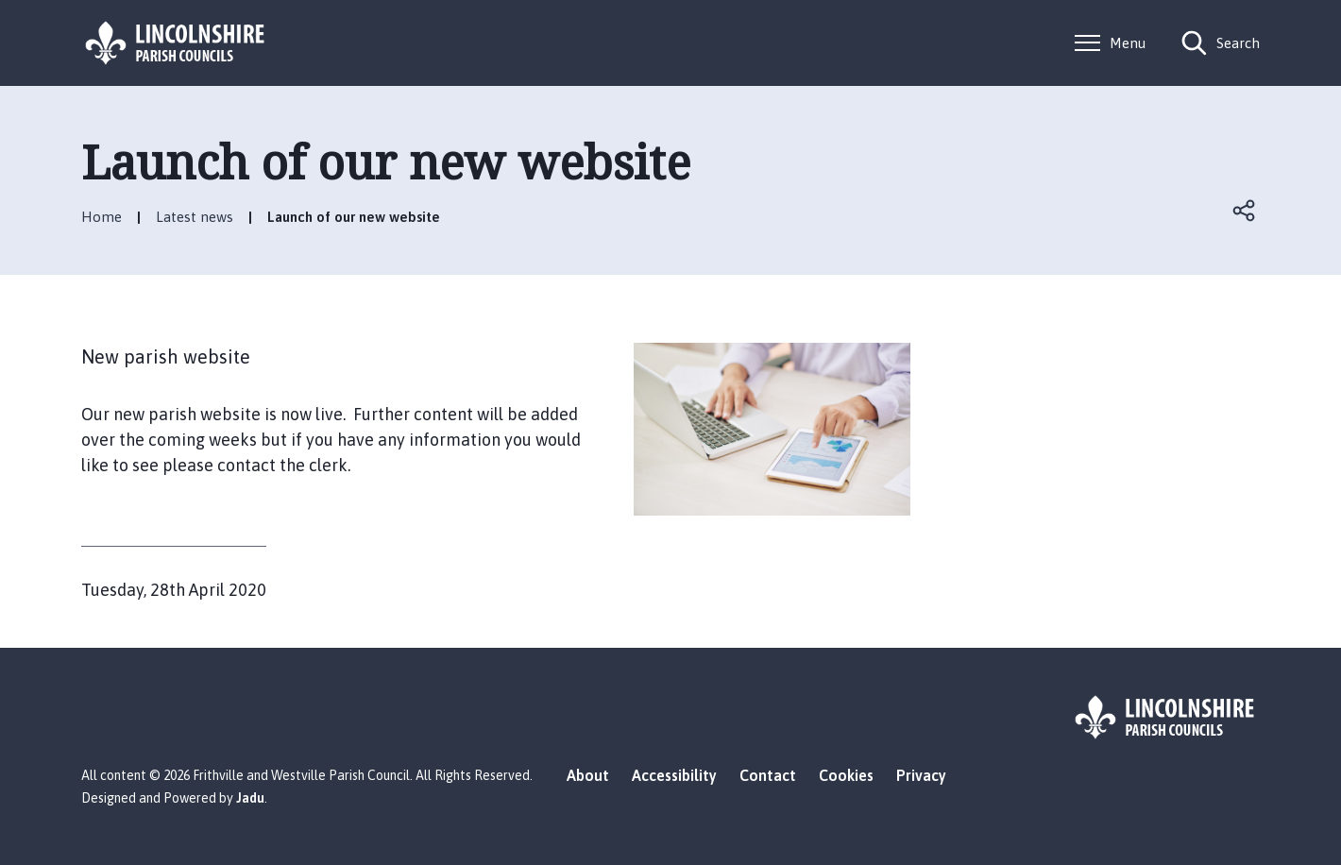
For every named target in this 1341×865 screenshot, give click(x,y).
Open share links (1245, 210)
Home (101, 217)
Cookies (846, 775)
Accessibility (674, 775)
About (588, 775)
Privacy (921, 775)
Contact (767, 775)
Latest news (194, 217)
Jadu (250, 798)
